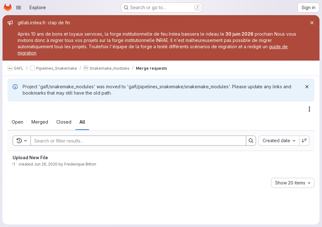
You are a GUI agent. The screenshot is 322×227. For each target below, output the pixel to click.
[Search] (135, 140)
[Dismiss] (307, 86)
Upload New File (30, 157)
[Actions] (309, 109)
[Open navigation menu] (19, 8)
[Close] (312, 22)
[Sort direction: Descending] (304, 141)
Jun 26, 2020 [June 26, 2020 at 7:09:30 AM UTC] (46, 164)
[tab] (17, 122)
